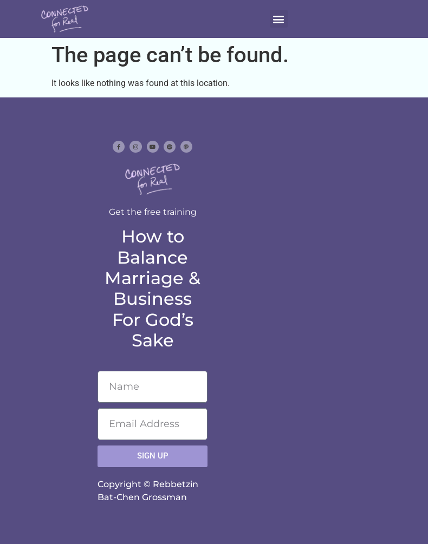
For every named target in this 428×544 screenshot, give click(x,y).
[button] (279, 19)
